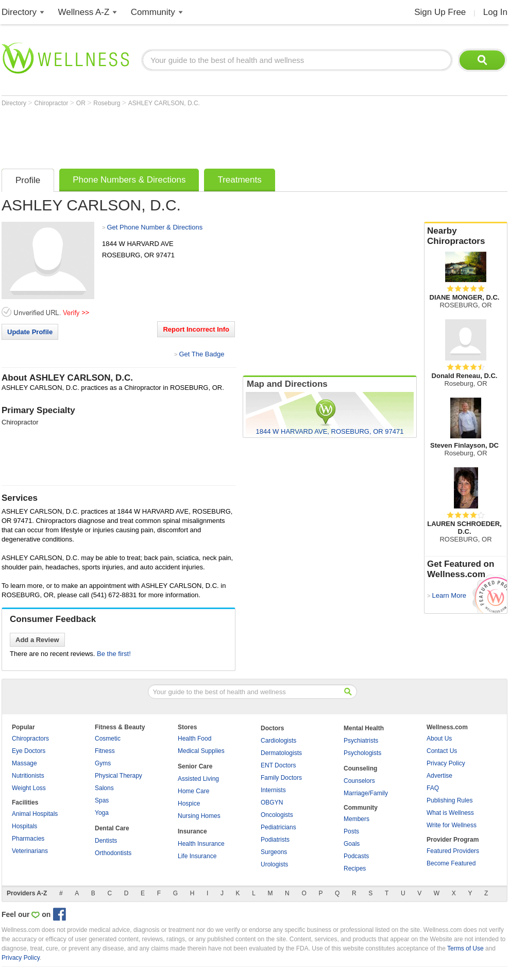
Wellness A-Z (84, 12)
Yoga (102, 812)
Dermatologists (281, 753)
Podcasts (356, 856)
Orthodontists (113, 853)
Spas (102, 800)
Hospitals (24, 826)
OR (81, 103)
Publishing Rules (449, 800)
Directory (19, 12)
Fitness (105, 751)
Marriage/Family (366, 793)
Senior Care (195, 766)
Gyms (103, 763)
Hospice (189, 803)
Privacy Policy (446, 763)
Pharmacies (28, 838)
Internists (273, 790)
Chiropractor (52, 103)
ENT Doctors (278, 765)
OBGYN (272, 802)
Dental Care (112, 828)
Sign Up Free (440, 12)
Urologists (274, 864)
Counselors (359, 780)
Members (356, 819)
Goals (352, 843)
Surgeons (274, 852)
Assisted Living (198, 778)
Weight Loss (29, 788)
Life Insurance (197, 856)
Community (153, 12)
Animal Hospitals (35, 813)
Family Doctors (281, 777)
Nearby (465, 236)
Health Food (194, 738)
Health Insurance (201, 843)
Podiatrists (275, 839)
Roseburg (107, 103)
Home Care (193, 791)
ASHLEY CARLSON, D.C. (164, 103)
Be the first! (114, 654)
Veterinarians (30, 851)
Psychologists (362, 753)
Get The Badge (201, 354)
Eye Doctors (28, 751)
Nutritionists (28, 775)
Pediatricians (278, 827)
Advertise (439, 775)
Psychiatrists (361, 740)
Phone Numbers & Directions (129, 180)
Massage (24, 763)
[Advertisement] (189, 135)
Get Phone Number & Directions (154, 227)
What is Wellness (450, 812)
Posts (351, 831)
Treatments (239, 180)
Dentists (106, 840)
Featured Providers (453, 851)
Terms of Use (465, 948)
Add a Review (37, 640)
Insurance (192, 831)
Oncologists (277, 814)
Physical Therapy (118, 775)
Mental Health (364, 728)
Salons (104, 788)
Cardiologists (278, 740)
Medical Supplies (201, 751)
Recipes (355, 868)
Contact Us (442, 751)
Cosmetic (108, 738)
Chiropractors (30, 738)
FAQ (433, 788)
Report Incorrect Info (196, 329)
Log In (495, 12)
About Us (439, 738)
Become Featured (451, 863)
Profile (27, 180)
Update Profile (30, 332)
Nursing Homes (199, 816)
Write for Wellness (452, 825)
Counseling (360, 768)
